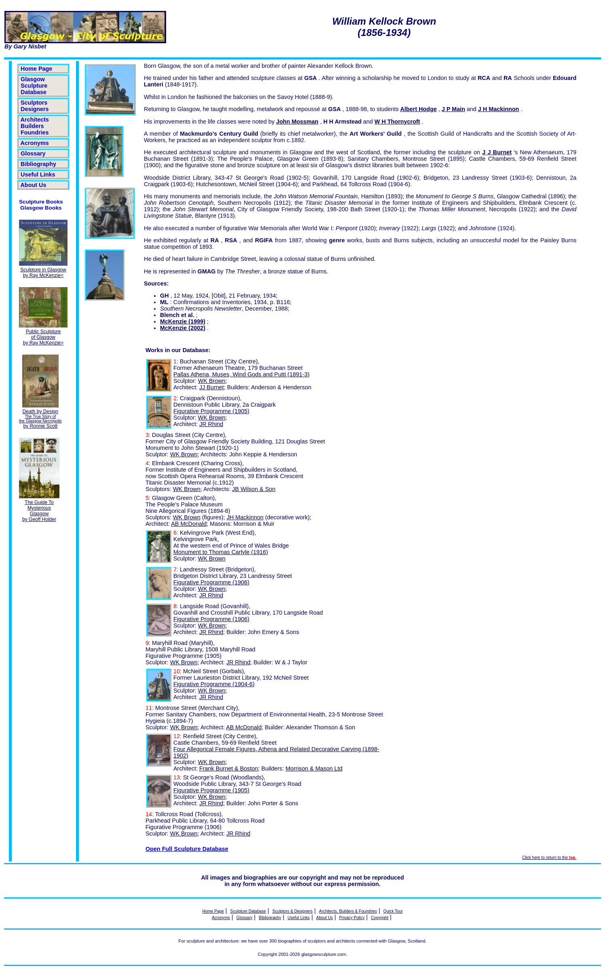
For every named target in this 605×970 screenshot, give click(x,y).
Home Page (36, 68)
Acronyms (35, 143)
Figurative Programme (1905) (211, 411)
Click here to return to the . (549, 857)
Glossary (33, 153)
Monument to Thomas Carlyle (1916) (220, 552)
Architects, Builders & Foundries (348, 911)
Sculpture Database (248, 911)
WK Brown (212, 381)
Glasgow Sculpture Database (34, 85)
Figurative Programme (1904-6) (214, 684)
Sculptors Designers (35, 105)
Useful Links (38, 174)
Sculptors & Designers (292, 911)
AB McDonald (189, 524)
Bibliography (38, 164)
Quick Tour (393, 911)
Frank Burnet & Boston (228, 768)
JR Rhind (211, 424)
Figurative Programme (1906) (211, 582)
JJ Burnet (211, 387)
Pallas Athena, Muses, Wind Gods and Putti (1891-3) (241, 374)
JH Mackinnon (245, 517)
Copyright (379, 917)
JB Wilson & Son (253, 489)
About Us (33, 185)
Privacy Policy (352, 917)
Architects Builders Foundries (35, 126)
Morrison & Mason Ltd (314, 768)
